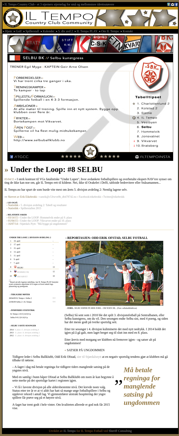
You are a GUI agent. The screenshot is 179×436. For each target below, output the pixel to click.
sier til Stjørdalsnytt (89, 356)
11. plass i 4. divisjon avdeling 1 (27, 333)
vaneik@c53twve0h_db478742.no (57, 196)
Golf (19, 31)
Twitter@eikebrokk (114, 196)
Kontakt (128, 31)
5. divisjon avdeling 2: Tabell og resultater (44, 205)
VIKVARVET (22, 276)
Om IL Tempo (110, 31)
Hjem (8, 31)
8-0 (54, 298)
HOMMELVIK (23, 272)
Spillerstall (32, 31)
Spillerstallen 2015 (31, 208)
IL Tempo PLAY (87, 31)
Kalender (48, 31)
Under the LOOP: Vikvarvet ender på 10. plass (45, 220)
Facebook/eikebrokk (90, 196)
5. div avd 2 (65, 31)
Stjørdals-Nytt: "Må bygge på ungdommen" (44, 223)
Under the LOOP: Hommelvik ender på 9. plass (46, 217)
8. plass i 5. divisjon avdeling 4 (27, 330)
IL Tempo (70, 430)
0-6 (54, 302)
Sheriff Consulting (120, 430)
